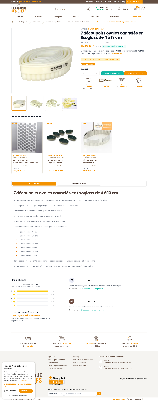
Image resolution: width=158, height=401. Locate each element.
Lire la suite (116, 53)
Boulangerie (57, 17)
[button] (18, 385)
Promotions (136, 17)
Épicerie (76, 17)
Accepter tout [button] (25, 391)
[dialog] (18, 380)
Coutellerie (95, 17)
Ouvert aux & (26, 2)
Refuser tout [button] (11, 391)
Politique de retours (80, 366)
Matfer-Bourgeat (96, 29)
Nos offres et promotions (83, 359)
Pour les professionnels (56, 359)
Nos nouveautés (79, 363)
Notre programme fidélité (58, 366)
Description (34, 184)
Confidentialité (30, 399)
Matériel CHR (115, 17)
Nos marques (53, 363)
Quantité (84, 69)
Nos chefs (108, 2)
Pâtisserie (38, 17)
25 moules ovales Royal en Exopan (61, 161)
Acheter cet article (135, 73)
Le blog (76, 356)
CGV (39, 399)
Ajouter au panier (112, 73)
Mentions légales (17, 399)
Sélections (89, 2)
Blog (123, 2)
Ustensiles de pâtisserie (54, 22)
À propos (51, 356)
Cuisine (20, 17)
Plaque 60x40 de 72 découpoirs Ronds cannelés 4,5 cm (27, 161)
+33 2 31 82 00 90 (134, 399)
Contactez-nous (134, 2)
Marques (99, 2)
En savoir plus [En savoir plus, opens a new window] (22, 381)
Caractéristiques (79, 184)
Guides (116, 2)
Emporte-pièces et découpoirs (78, 22)
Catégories (23, 22)
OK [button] (99, 394)
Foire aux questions (55, 369)
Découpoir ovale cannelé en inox (96, 161)
